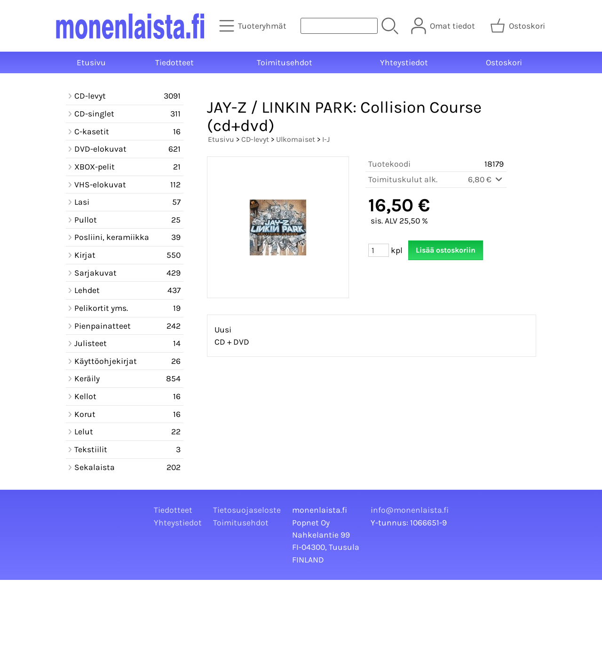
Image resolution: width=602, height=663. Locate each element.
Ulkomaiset (295, 139)
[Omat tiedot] (444, 26)
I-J (326, 139)
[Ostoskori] (518, 26)
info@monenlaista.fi (410, 510)
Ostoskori (504, 62)
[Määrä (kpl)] (378, 250)
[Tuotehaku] (339, 26)
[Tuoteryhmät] (253, 26)
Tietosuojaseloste (247, 510)
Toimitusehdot (284, 62)
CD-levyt (255, 139)
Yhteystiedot (404, 62)
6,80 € (486, 179)
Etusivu (91, 62)
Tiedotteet (174, 62)
